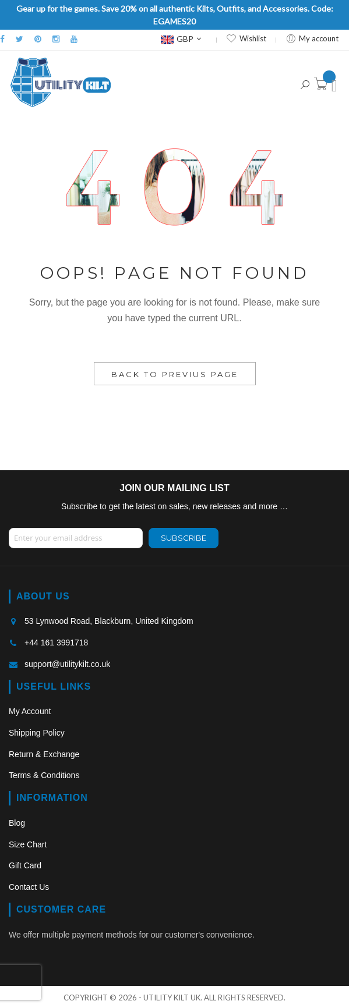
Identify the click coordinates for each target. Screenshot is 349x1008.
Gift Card (25, 865)
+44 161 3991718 (56, 642)
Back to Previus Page (174, 374)
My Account (30, 711)
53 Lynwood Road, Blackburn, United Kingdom (108, 621)
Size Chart (28, 844)
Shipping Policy (37, 732)
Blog (17, 823)
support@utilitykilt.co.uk (67, 664)
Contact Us (29, 887)
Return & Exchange (44, 754)
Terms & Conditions (44, 775)
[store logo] (60, 82)
